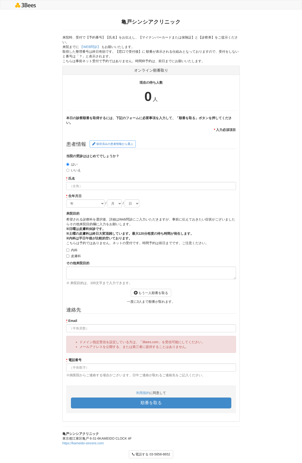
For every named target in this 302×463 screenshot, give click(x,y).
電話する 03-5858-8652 (151, 454)
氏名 (70, 179)
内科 (74, 250)
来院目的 (72, 213)
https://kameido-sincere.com (83, 443)
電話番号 (74, 360)
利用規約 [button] (142, 393)
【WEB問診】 (90, 47)
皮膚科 (76, 256)
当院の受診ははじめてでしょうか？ (92, 156)
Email (71, 321)
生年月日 (74, 196)
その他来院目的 (77, 263)
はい (74, 164)
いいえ (76, 170)
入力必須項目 (225, 130)
